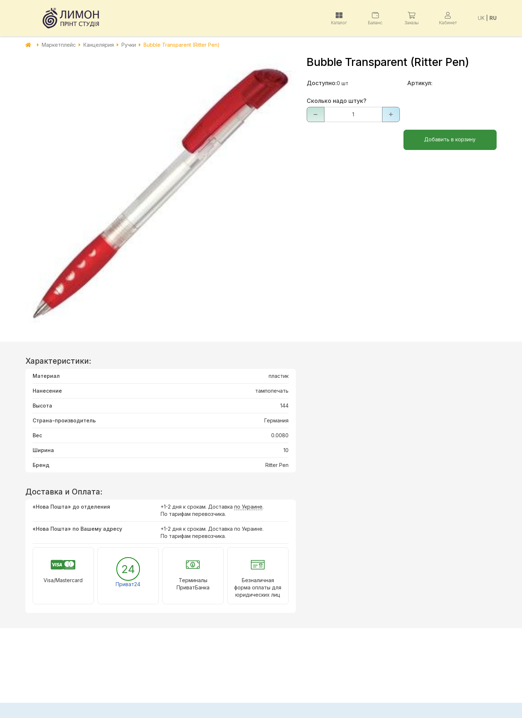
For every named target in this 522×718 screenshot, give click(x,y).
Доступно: (322, 83)
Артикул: (419, 83)
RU (493, 18)
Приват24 (128, 584)
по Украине (248, 507)
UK (481, 18)
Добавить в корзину (450, 139)
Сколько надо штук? (336, 100)
